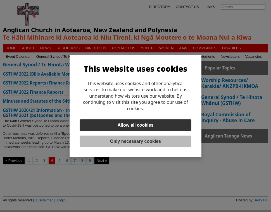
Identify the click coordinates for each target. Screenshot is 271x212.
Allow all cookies (136, 125)
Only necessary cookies (135, 141)
